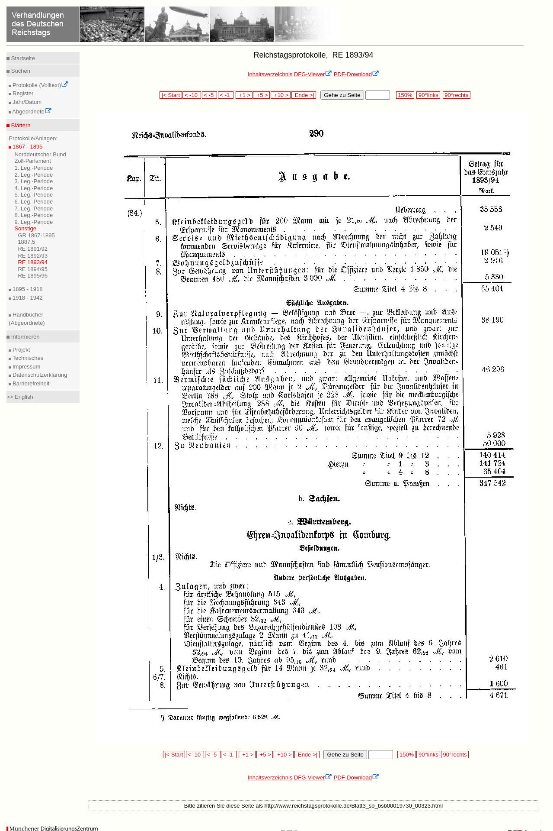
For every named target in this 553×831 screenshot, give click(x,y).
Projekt (20, 349)
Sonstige (25, 228)
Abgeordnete (31, 111)
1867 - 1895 (26, 146)
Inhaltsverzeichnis (270, 74)
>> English (19, 397)
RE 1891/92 (33, 249)
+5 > (261, 95)
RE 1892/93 (33, 255)
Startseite (22, 58)
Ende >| (304, 95)
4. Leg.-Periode (33, 188)
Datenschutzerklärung (39, 375)
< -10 (192, 95)
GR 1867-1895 (36, 235)
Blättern (20, 125)
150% (405, 95)
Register (22, 93)
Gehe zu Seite (342, 95)
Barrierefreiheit (30, 383)
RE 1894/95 (33, 269)
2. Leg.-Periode (33, 174)
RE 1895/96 (33, 275)
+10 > (280, 95)
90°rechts (456, 95)
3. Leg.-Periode (33, 181)
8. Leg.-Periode (33, 215)
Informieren (24, 336)
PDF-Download (356, 74)
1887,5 (26, 242)
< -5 (209, 95)
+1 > (244, 95)
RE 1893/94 (33, 262)
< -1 (225, 95)
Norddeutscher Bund (40, 154)
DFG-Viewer (313, 74)
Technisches (27, 358)
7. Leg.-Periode (33, 208)
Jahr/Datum (26, 102)
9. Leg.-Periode (33, 222)
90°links (428, 95)
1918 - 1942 (26, 297)
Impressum (25, 366)
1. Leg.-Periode (33, 168)
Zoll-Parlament (32, 161)
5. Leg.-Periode (33, 194)
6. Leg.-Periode (33, 201)
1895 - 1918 (26, 289)
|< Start (170, 95)
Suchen (20, 71)
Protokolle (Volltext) (39, 85)
